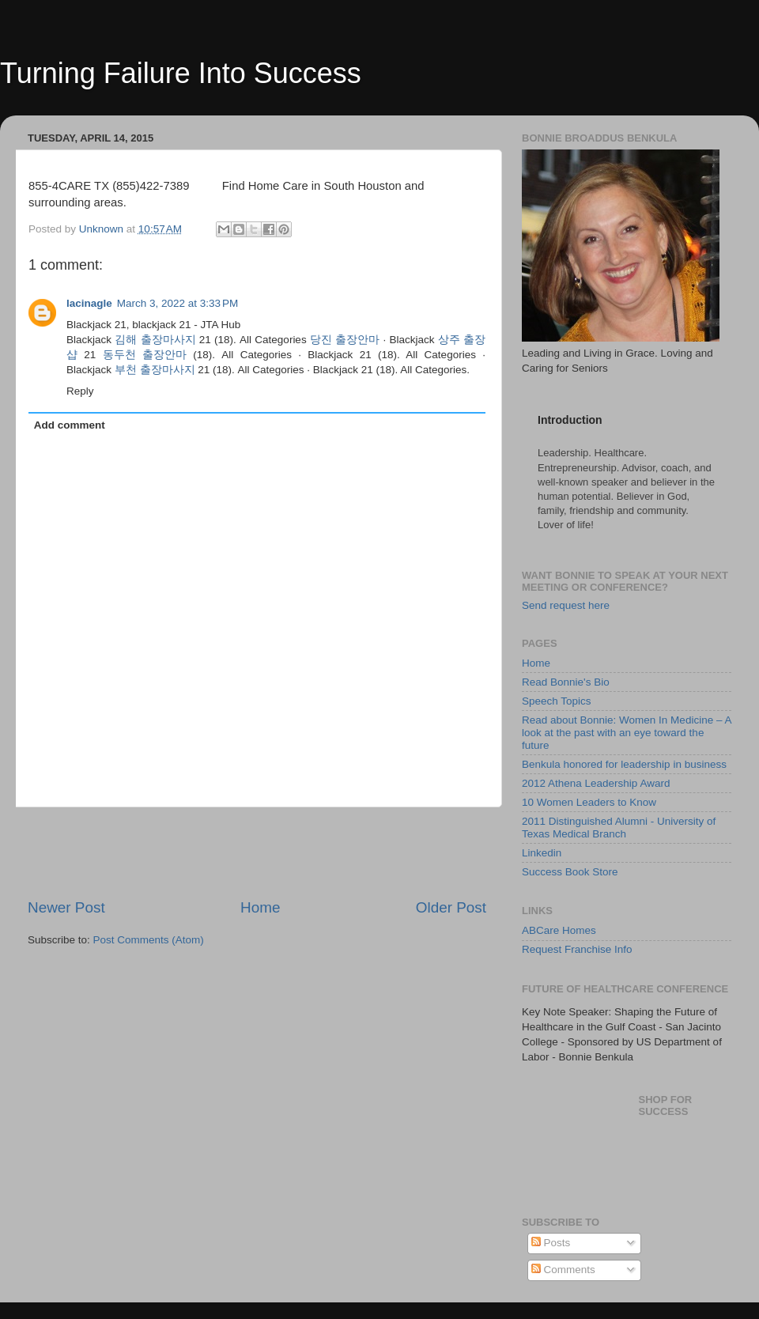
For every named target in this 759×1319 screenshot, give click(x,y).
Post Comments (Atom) (148, 940)
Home (260, 907)
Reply (80, 391)
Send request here (566, 605)
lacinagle (89, 303)
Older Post (451, 907)
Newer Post (66, 907)
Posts (551, 1243)
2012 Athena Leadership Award (596, 783)
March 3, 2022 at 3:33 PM (177, 303)
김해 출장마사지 (155, 340)
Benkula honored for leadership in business (624, 764)
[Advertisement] (257, 852)
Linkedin (541, 853)
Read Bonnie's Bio (566, 682)
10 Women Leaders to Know (589, 802)
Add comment (69, 425)
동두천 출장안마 (145, 355)
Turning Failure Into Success (180, 73)
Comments (563, 1270)
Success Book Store (570, 872)
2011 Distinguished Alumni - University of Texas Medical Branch (619, 827)
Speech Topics (556, 701)
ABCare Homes (559, 930)
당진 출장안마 (345, 340)
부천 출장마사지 (155, 370)
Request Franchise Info (577, 949)
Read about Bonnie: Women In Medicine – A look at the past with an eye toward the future (626, 732)
